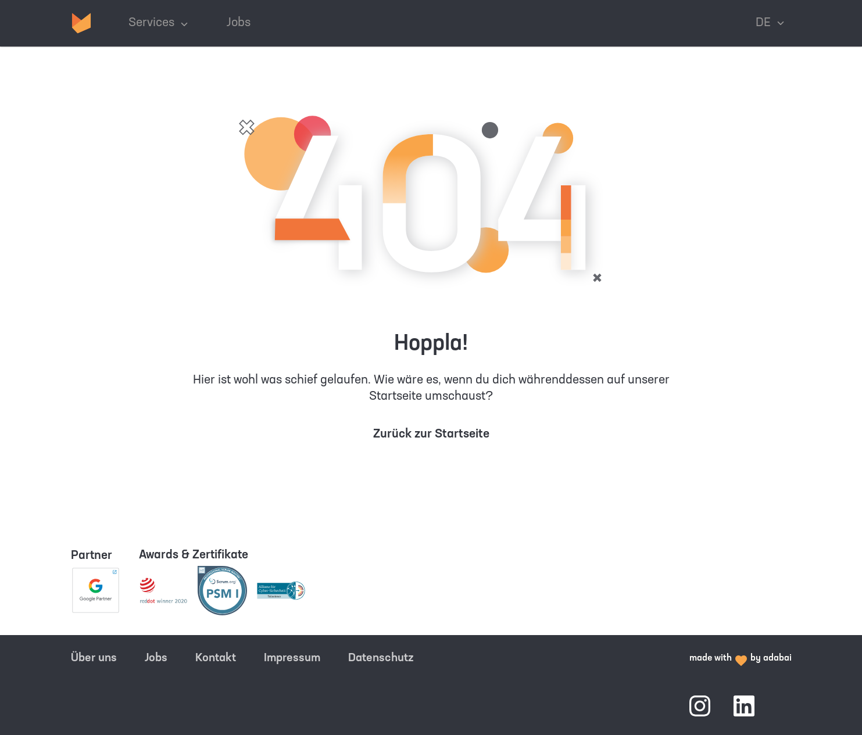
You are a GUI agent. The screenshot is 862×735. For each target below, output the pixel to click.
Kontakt (215, 658)
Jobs (156, 658)
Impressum (292, 658)
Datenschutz (381, 658)
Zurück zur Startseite (431, 434)
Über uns (94, 658)
